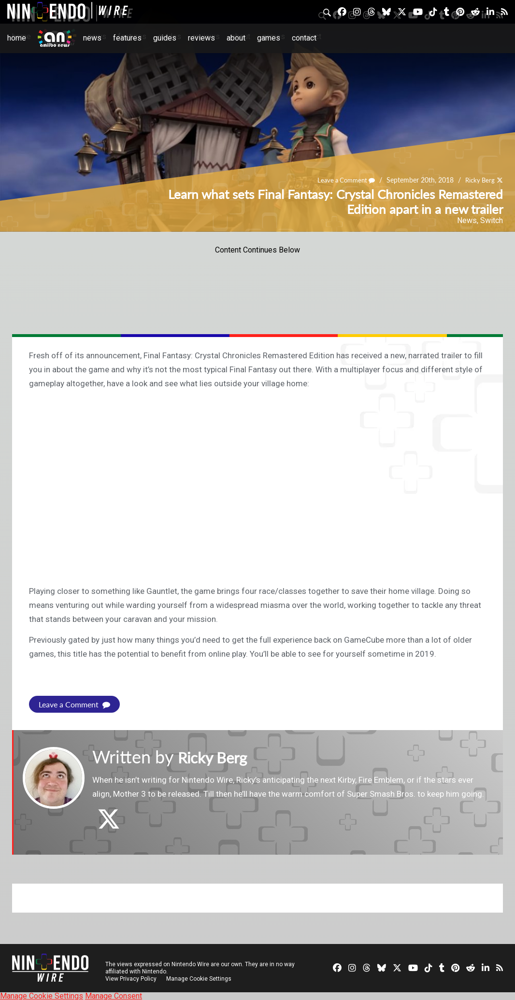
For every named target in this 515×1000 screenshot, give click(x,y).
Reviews (201, 37)
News (92, 37)
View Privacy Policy (131, 978)
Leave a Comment (341, 180)
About (236, 37)
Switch (491, 220)
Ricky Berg (478, 180)
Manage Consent (113, 995)
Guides (164, 37)
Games (268, 37)
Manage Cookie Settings (200, 978)
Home (16, 37)
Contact (304, 37)
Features (127, 37)
